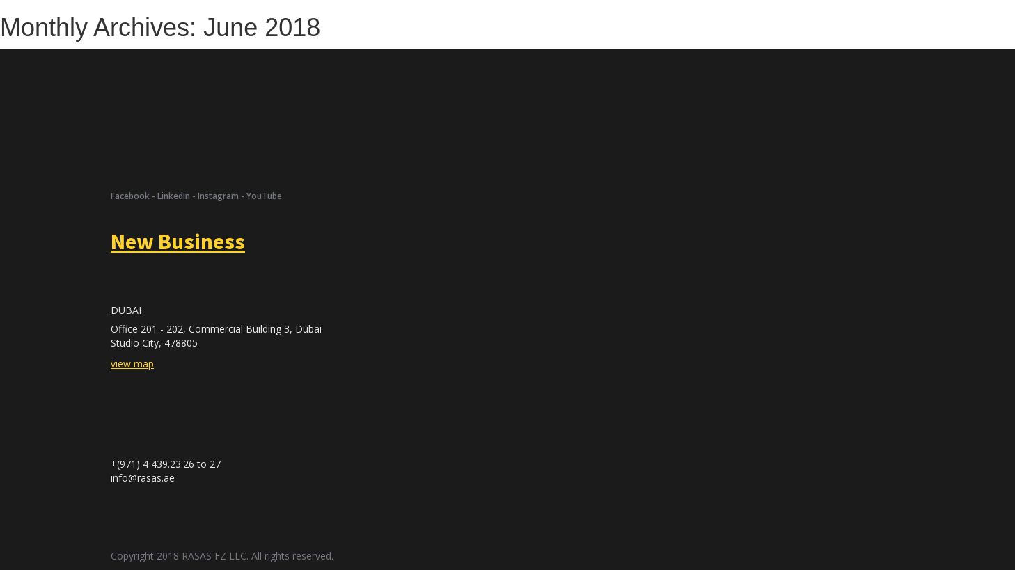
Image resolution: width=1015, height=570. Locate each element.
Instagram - (222, 196)
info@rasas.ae (143, 477)
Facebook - (134, 196)
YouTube (264, 196)
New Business (178, 241)
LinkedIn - (177, 196)
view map (132, 363)
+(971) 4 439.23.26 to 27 (166, 463)
